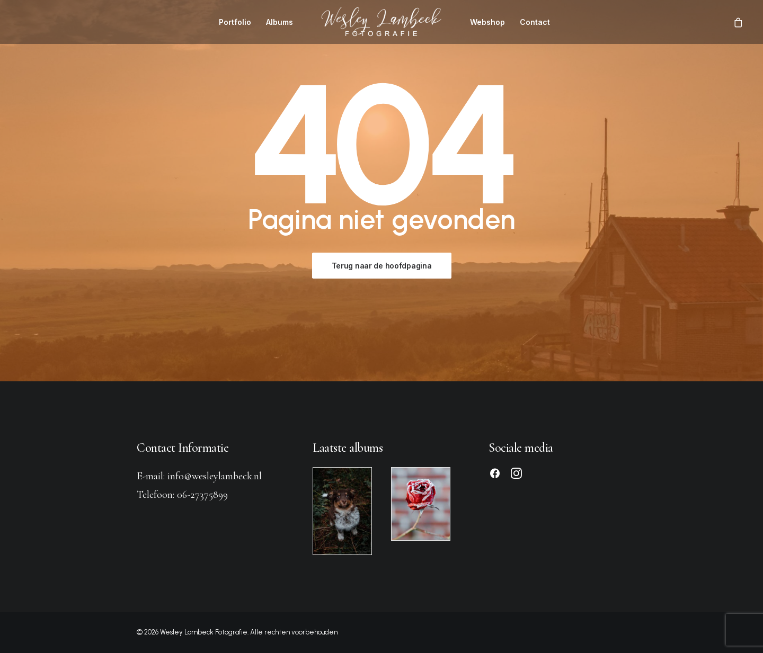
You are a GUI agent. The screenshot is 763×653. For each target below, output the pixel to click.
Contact (535, 21)
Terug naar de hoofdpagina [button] (382, 265)
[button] (495, 475)
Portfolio (235, 21)
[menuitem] (235, 22)
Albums (279, 21)
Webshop (487, 21)
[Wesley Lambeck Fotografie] (381, 22)
